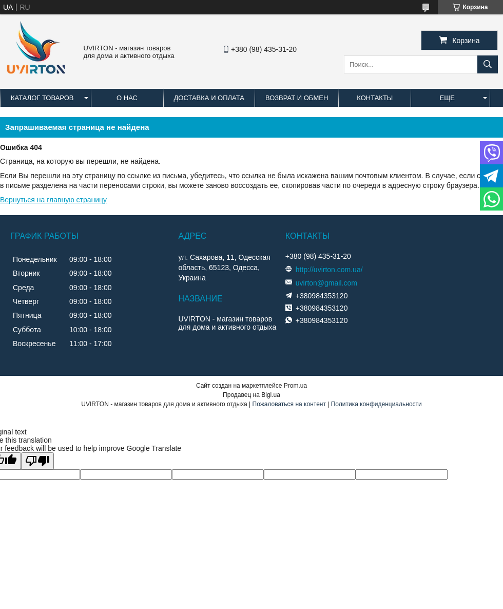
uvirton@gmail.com (326, 283)
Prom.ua (295, 385)
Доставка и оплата (209, 98)
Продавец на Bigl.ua (251, 394)
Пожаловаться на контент (289, 404)
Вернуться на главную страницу (53, 200)
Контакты (375, 98)
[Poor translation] (37, 460)
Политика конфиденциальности (376, 404)
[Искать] (487, 64)
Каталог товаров (42, 98)
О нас (127, 98)
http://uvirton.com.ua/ (329, 269)
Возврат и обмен (296, 98)
